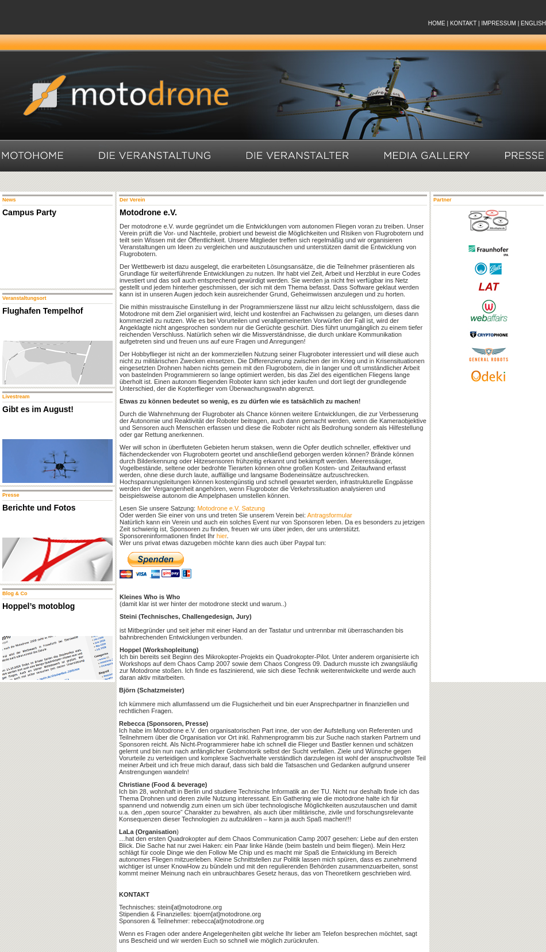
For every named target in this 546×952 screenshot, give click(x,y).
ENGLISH (533, 23)
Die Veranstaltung (155, 156)
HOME (436, 23)
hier (222, 535)
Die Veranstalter (298, 156)
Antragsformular (329, 515)
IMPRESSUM (498, 23)
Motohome (32, 156)
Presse (525, 156)
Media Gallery (427, 156)
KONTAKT (463, 23)
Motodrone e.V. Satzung (231, 508)
